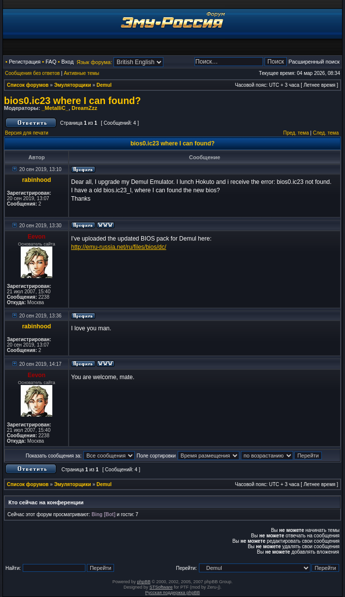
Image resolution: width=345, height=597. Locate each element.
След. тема (326, 133)
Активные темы (81, 73)
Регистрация (24, 62)
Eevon (36, 236)
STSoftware (161, 587)
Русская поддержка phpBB (172, 592)
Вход (67, 62)
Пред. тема (296, 133)
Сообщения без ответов (32, 73)
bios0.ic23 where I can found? (72, 100)
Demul (104, 85)
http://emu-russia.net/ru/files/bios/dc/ (118, 247)
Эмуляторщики (72, 85)
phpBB (144, 581)
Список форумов (28, 85)
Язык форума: (94, 62)
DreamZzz (84, 108)
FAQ (50, 62)
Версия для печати (26, 133)
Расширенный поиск (314, 62)
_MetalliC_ (54, 108)
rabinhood (36, 179)
